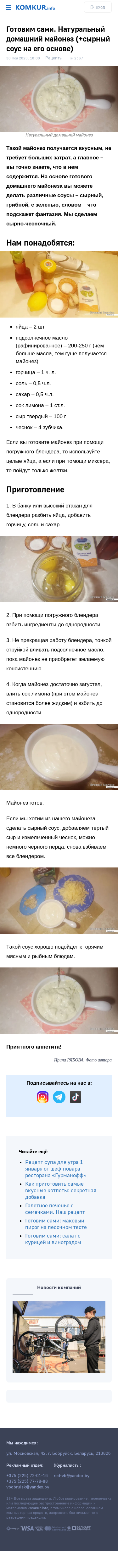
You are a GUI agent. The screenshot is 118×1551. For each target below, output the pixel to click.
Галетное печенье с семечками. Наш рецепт (55, 1209)
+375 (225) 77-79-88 (27, 1481)
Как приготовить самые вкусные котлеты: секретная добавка (60, 1190)
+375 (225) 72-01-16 (27, 1476)
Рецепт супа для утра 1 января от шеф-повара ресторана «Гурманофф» (56, 1169)
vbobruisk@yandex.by (27, 1487)
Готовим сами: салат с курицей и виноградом (53, 1239)
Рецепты (54, 58)
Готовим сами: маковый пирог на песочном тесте (56, 1224)
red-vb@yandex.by (71, 1476)
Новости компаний (59, 1287)
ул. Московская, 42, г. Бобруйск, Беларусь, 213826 (58, 1453)
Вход (98, 7)
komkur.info (38, 1508)
